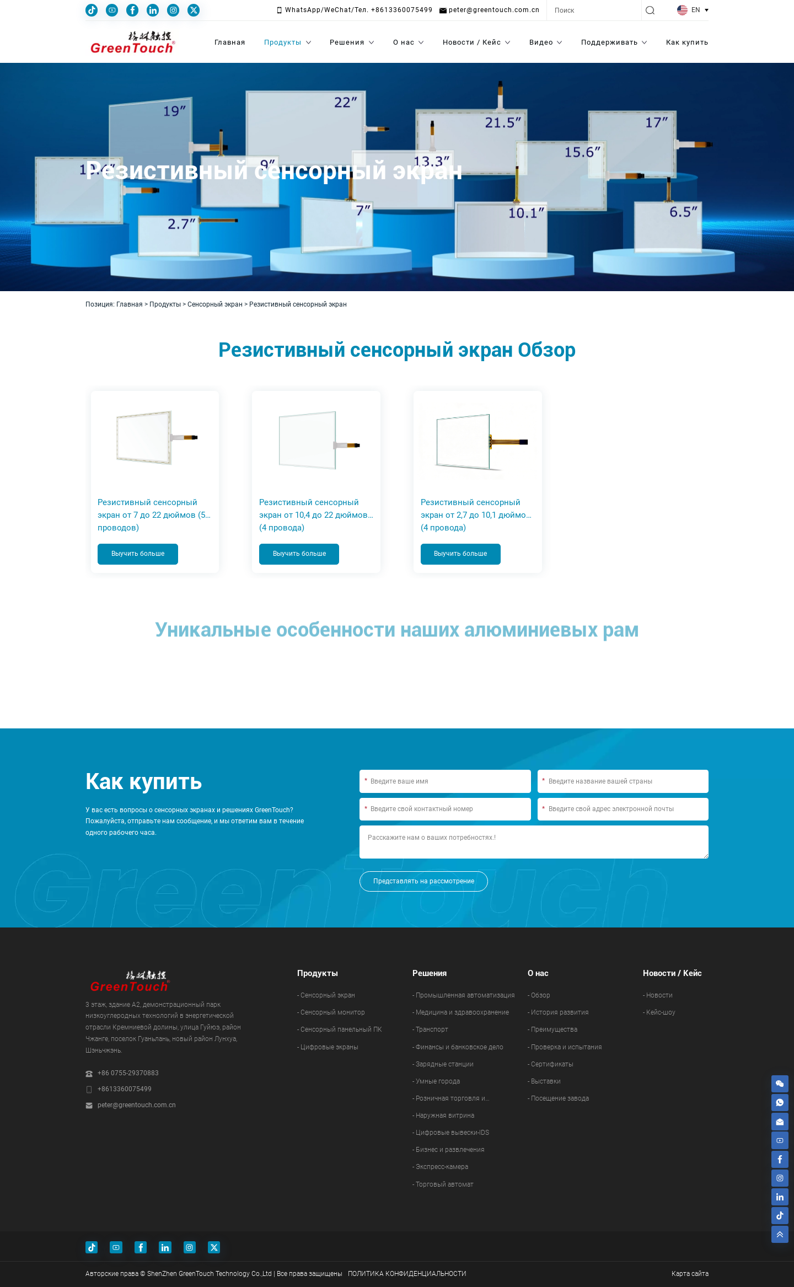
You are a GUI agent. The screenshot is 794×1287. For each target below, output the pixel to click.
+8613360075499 (125, 1089)
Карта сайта (690, 1274)
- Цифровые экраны (327, 1047)
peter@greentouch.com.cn (137, 1105)
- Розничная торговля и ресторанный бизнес (448, 1101)
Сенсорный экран (215, 304)
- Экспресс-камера (440, 1167)
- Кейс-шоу (659, 1013)
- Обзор (539, 996)
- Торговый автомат (443, 1184)
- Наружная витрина (443, 1116)
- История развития (558, 1013)
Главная (129, 304)
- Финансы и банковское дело (457, 1047)
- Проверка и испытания (565, 1047)
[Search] (594, 10)
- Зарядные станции (443, 1065)
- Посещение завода (558, 1099)
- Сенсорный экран (326, 996)
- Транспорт (430, 1030)
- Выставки (544, 1082)
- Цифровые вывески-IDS (450, 1133)
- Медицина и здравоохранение (460, 1013)
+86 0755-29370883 (128, 1073)
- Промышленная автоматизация (463, 996)
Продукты (165, 304)
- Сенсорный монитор (331, 1013)
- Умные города (436, 1082)
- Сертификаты (550, 1065)
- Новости (658, 996)
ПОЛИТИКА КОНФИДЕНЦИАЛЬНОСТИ (407, 1274)
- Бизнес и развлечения (448, 1150)
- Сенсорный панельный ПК (339, 1030)
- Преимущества (552, 1030)
